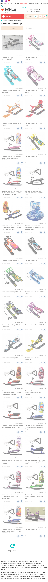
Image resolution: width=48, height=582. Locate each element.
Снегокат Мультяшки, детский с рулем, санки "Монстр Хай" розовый (34, 392)
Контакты (6, 3)
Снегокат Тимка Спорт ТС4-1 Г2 (11, 358)
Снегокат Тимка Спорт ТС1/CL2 (11, 260)
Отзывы (36, 3)
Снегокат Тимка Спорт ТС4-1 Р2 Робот (34, 124)
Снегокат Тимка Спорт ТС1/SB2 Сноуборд (11, 91)
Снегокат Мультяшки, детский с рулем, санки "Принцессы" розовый (12, 158)
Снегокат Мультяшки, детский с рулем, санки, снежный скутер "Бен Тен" (34, 496)
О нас (1, 3)
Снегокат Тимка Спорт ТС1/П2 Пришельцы (11, 325)
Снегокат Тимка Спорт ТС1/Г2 (34, 260)
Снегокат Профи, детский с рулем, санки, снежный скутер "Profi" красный (12, 427)
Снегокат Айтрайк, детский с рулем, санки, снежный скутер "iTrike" (34, 192)
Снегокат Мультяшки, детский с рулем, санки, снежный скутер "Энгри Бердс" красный (12, 192)
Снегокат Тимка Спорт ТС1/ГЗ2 (11, 292)
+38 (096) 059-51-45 (35, 9)
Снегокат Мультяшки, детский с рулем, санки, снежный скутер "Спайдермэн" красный (12, 392)
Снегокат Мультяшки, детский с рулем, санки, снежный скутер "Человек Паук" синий (12, 227)
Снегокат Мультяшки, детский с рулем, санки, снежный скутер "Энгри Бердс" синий (34, 427)
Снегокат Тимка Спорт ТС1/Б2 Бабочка (34, 58)
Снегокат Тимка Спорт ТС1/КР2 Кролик (34, 292)
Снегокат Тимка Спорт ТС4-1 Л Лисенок (11, 124)
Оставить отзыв (19, 55)
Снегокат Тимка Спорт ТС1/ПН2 (34, 325)
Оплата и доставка (14, 3)
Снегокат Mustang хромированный (7, 58)
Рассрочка (31, 3)
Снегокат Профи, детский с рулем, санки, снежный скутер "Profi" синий (35, 461)
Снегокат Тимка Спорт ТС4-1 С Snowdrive (34, 358)
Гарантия (45, 3)
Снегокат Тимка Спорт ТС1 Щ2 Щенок (34, 91)
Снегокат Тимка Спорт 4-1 (33, 529)
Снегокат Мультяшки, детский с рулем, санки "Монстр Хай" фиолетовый (12, 496)
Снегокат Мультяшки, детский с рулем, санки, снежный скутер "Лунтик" (12, 461)
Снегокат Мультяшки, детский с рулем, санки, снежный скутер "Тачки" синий (12, 531)
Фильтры (12, 28)
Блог (41, 3)
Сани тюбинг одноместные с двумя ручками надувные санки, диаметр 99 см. (35, 227)
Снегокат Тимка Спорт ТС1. (33, 156)
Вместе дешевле (23, 3)
